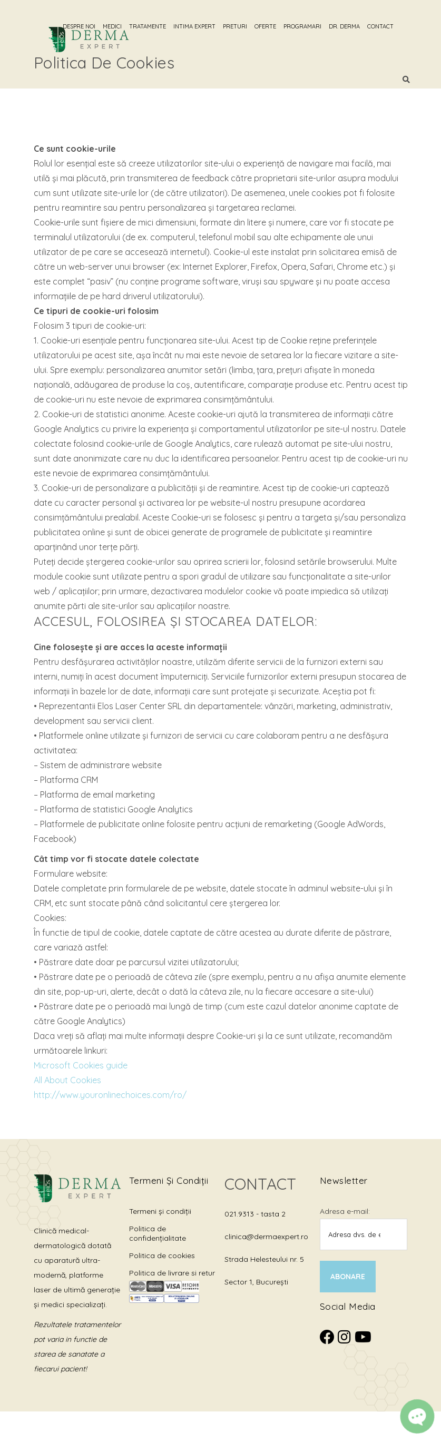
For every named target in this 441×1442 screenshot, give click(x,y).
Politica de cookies (162, 1255)
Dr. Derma (358, 26)
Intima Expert (208, 26)
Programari (316, 26)
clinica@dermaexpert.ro (266, 1236)
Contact (394, 26)
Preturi (249, 26)
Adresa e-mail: (345, 1211)
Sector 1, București (256, 1282)
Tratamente (161, 26)
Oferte (279, 26)
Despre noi (92, 26)
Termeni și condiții (160, 1211)
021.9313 (240, 1214)
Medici (125, 26)
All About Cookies (67, 1080)
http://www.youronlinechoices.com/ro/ (110, 1095)
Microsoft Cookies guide (81, 1065)
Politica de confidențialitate (157, 1233)
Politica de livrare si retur (172, 1273)
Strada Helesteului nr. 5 (264, 1259)
